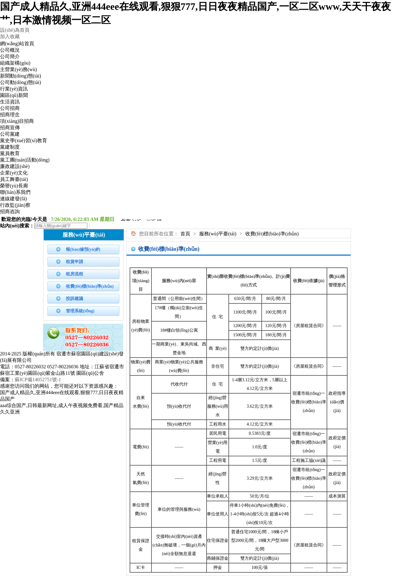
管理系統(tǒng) (80, 311)
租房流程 (74, 274)
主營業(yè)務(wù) (18, 69)
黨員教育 (10, 153)
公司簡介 (10, 56)
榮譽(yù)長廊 (14, 185)
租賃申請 (74, 261)
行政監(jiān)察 (15, 205)
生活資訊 (10, 101)
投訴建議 (74, 298)
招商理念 (10, 114)
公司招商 (10, 108)
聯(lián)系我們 (15, 192)
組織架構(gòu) (15, 63)
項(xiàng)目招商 (17, 121)
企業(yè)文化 (14, 172)
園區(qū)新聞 (14, 95)
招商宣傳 (10, 127)
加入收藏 (10, 36)
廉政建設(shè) (15, 166)
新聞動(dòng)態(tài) (20, 75)
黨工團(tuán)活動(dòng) (25, 159)
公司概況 (10, 50)
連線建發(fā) (13, 198)
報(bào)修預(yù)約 (83, 249)
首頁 (185, 233)
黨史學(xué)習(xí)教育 (23, 140)
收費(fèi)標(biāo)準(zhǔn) (90, 286)
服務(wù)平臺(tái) (217, 233)
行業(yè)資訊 (14, 88)
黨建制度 (10, 147)
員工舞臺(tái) (14, 179)
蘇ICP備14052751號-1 (38, 379)
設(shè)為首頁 (15, 30)
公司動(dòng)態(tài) (20, 82)
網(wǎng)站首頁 (17, 43)
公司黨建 (10, 134)
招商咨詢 (10, 211)
